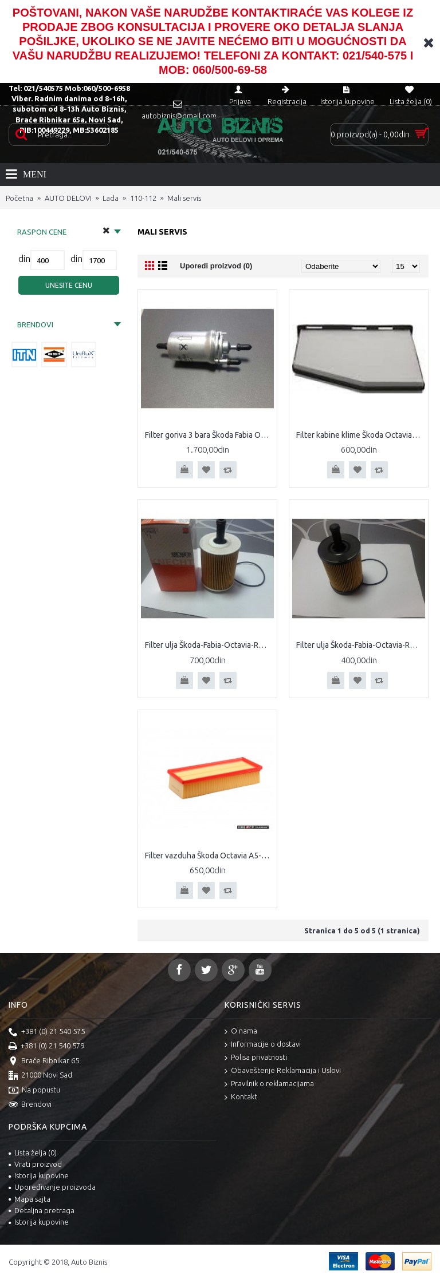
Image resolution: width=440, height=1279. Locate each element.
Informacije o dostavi (263, 1045)
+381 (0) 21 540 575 (47, 1032)
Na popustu (34, 1091)
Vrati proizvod (35, 1164)
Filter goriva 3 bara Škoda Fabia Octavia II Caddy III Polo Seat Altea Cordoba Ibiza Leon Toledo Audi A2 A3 (209, 434)
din (24, 259)
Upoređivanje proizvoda (52, 1187)
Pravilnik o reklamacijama (269, 1084)
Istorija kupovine (39, 1175)
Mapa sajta (29, 1199)
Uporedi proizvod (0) (216, 266)
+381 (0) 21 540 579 (46, 1047)
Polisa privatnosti (256, 1058)
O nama (241, 1031)
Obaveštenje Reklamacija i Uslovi (283, 1071)
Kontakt (241, 1097)
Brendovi (30, 1105)
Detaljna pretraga (41, 1210)
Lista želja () (33, 1153)
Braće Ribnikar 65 (44, 1061)
